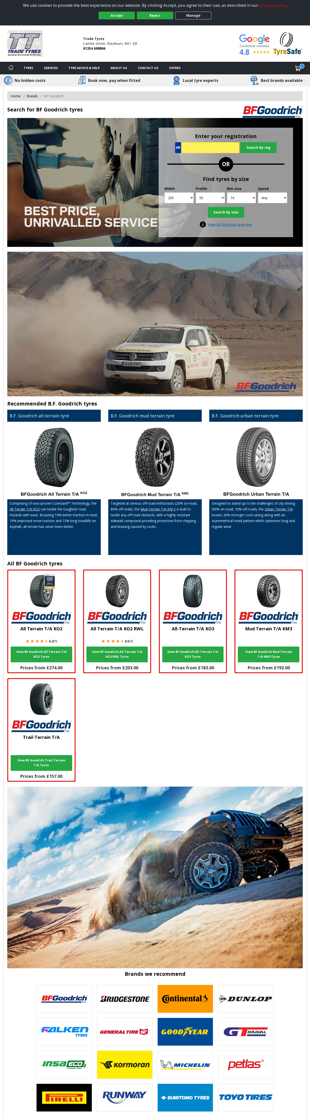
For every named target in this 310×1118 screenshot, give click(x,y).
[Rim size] (241, 197)
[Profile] (210, 197)
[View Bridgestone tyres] (125, 999)
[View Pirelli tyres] (64, 1098)
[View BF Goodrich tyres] (64, 999)
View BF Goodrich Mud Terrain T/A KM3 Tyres (268, 654)
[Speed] (272, 197)
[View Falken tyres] (64, 1032)
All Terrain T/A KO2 (25, 509)
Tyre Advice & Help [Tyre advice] (84, 68)
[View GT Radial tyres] (246, 1032)
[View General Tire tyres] (125, 1032)
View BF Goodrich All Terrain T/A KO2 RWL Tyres (117, 654)
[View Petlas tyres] (246, 1065)
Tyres (28, 68)
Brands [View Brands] (32, 96)
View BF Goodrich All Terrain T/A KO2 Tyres (41, 654)
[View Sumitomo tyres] (185, 1098)
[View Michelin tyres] (185, 1065)
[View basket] (298, 68)
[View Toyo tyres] (246, 1098)
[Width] (179, 197)
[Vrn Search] (207, 147)
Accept (117, 15)
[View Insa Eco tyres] (64, 1065)
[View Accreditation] (288, 43)
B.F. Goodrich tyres (72, 403)
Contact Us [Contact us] (148, 68)
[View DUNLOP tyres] (246, 999)
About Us (118, 68)
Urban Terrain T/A (279, 509)
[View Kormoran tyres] (125, 1065)
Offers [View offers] (175, 68)
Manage (193, 15)
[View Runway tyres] (125, 1098)
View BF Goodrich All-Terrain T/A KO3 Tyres (192, 654)
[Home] (11, 68)
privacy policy (272, 5)
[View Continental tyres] (185, 999)
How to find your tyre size (230, 224)
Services (51, 68)
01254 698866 (94, 48)
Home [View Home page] (16, 96)
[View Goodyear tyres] (185, 1032)
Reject (155, 15)
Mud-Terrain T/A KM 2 (158, 509)
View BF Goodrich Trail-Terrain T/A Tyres (41, 762)
